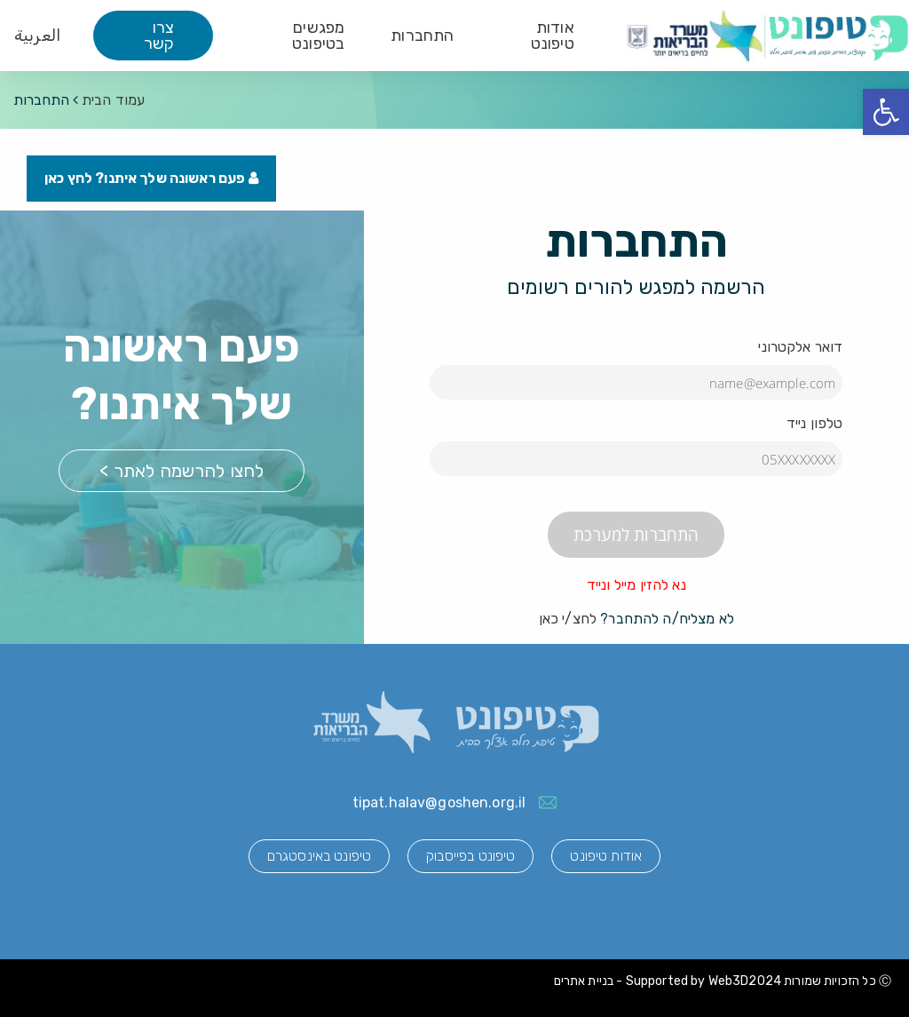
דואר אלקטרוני (800, 346)
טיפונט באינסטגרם (319, 855)
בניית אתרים (584, 981)
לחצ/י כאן (568, 618)
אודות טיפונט (552, 36)
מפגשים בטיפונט (318, 36)
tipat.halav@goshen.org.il (439, 802)
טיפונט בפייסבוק (470, 855)
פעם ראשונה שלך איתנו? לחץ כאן (151, 178)
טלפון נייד (814, 423)
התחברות (422, 36)
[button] (886, 112)
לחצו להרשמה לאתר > (181, 470)
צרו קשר (159, 35)
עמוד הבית (113, 99)
